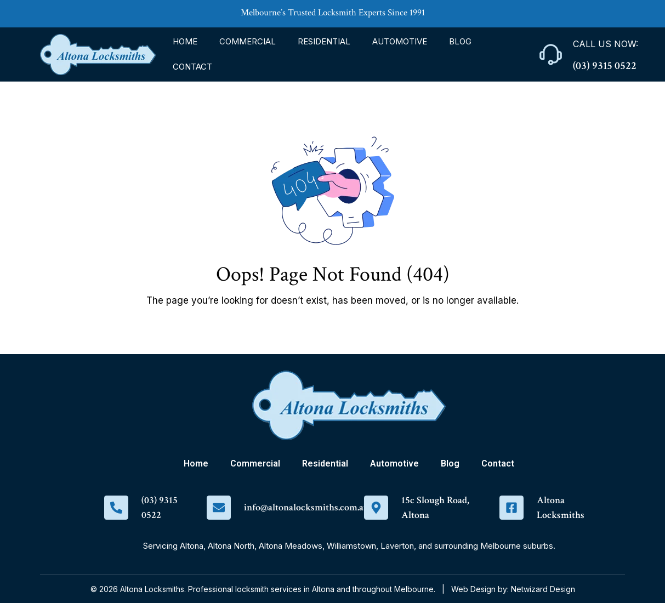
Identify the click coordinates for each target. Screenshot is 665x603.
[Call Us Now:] (550, 54)
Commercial (247, 41)
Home (185, 41)
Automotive (399, 41)
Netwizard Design (543, 589)
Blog (460, 41)
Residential (324, 41)
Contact (192, 66)
